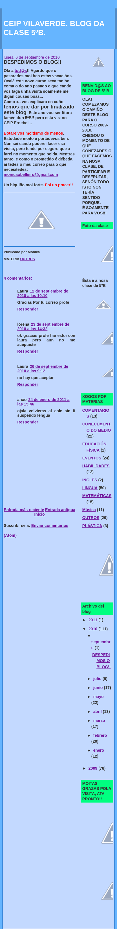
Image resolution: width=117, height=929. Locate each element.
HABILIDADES (96, 466)
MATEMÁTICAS (97, 495)
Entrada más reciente (24, 509)
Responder (27, 309)
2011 (93, 620)
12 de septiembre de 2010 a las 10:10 (42, 293)
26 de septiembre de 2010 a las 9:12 (42, 368)
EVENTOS (91, 458)
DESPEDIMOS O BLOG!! (101, 660)
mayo (98, 696)
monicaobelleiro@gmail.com (31, 174)
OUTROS (27, 259)
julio (98, 678)
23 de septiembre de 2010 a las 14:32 (43, 326)
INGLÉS (89, 480)
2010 (93, 629)
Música (89, 509)
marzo (99, 720)
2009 (93, 768)
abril (98, 711)
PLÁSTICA (92, 526)
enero (98, 750)
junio (98, 687)
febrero (100, 735)
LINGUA (90, 488)
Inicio (39, 514)
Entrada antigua (60, 509)
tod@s (21, 70)
